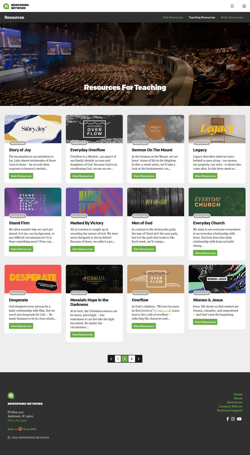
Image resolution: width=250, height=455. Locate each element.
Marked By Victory (86, 223)
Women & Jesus (208, 300)
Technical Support (229, 410)
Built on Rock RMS (22, 429)
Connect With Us (230, 406)
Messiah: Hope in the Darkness (89, 302)
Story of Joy (20, 149)
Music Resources (232, 17)
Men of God (142, 223)
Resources (234, 402)
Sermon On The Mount (152, 149)
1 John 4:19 (162, 311)
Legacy (200, 149)
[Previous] (111, 359)
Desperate (18, 300)
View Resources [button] (21, 176)
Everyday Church (209, 223)
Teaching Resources (202, 17)
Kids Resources (173, 17)
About (238, 398)
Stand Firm (19, 223)
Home (238, 394)
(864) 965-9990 (17, 420)
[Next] (138, 359)
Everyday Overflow (87, 149)
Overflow (140, 300)
